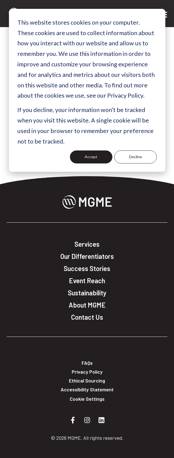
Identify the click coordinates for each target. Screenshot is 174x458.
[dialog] (87, 90)
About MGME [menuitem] (87, 305)
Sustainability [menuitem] (87, 293)
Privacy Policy (87, 371)
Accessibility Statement (87, 389)
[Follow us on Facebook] (72, 420)
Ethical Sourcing (87, 380)
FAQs (87, 363)
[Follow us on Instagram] (87, 420)
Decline (135, 156)
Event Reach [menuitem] (87, 280)
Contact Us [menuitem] (87, 317)
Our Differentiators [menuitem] (87, 256)
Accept (91, 156)
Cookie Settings (87, 399)
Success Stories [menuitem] (87, 268)
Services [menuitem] (87, 244)
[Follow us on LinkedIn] (101, 420)
